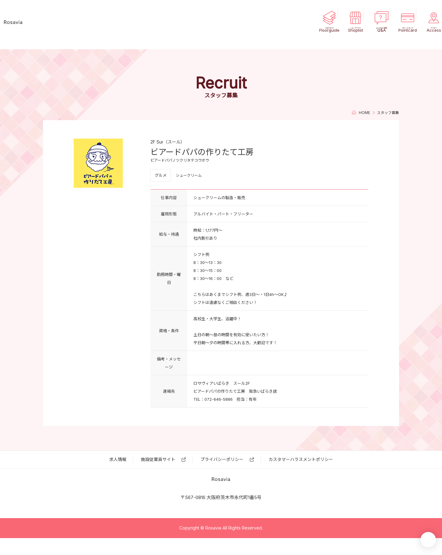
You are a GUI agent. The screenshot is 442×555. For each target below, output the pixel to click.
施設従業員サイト (158, 459)
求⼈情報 (117, 459)
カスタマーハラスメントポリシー (301, 459)
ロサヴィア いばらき (40, 24)
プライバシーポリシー (221, 459)
